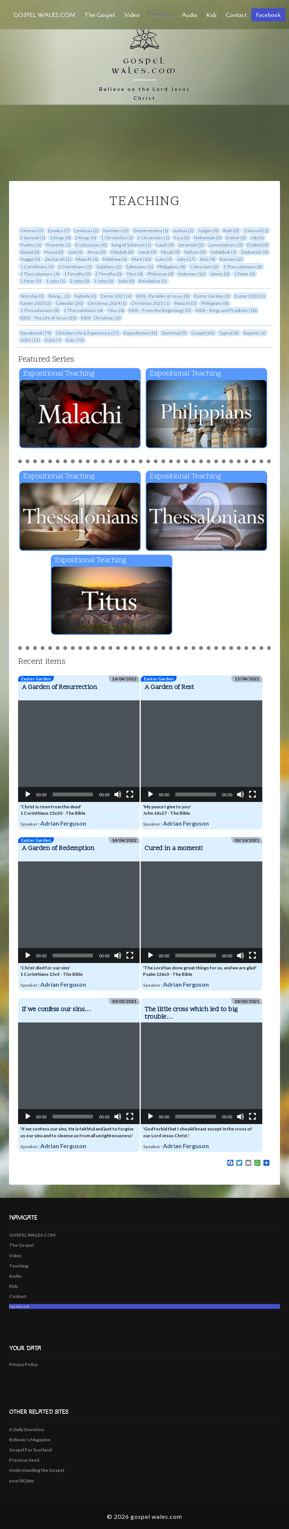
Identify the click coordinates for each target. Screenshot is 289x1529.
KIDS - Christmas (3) (101, 318)
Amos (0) (96, 252)
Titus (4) (134, 274)
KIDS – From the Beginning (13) (160, 310)
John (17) (185, 259)
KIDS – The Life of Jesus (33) (48, 318)
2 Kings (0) (85, 237)
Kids (211, 15)
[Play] (28, 794)
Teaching (160, 15)
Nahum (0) (195, 252)
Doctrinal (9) (174, 333)
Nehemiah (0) (208, 237)
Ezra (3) (181, 237)
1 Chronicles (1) (117, 237)
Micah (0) (170, 252)
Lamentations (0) (225, 245)
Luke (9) (164, 259)
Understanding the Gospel (36, 1470)
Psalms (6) (30, 245)
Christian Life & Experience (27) (87, 333)
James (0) (220, 274)
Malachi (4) (87, 259)
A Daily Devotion (26, 1429)
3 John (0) (104, 281)
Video (132, 15)
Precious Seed (24, 1460)
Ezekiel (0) (257, 245)
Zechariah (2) (58, 259)
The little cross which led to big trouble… (191, 1013)
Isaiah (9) (165, 245)
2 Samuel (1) (32, 237)
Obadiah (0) (122, 252)
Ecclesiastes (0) (91, 245)
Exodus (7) (59, 230)
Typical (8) (229, 333)
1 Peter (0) (244, 274)
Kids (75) (75, 340)
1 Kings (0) (60, 237)
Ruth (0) (231, 230)
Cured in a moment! (173, 848)
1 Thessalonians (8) (242, 266)
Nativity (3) (85, 296)
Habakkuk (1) (223, 252)
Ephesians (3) (139, 266)
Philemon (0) (160, 274)
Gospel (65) (202, 333)
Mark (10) (141, 259)
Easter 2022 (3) (249, 296)
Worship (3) (32, 296)
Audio (189, 15)
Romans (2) (231, 259)
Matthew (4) (115, 259)
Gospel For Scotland (30, 1450)
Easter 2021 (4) (116, 296)
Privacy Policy (23, 1364)
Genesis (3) (32, 230)
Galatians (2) (109, 266)
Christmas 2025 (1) (150, 303)
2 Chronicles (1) (153, 237)
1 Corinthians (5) (37, 266)
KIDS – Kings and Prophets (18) (226, 310)
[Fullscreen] (130, 794)
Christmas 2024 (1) (107, 303)
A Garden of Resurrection (59, 687)
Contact (236, 15)
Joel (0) (75, 252)
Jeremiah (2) (191, 245)
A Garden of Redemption (58, 848)
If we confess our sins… (56, 1009)
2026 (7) (52, 340)
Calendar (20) (69, 303)
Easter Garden (36, 679)
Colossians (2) (204, 266)
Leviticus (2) (86, 230)
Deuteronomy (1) (150, 230)
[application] (79, 751)
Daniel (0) (30, 252)
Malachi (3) (185, 303)
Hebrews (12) (191, 274)
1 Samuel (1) (255, 230)
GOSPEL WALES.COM (44, 15)
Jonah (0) (147, 252)
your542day (21, 1480)
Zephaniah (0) (254, 252)
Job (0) (257, 237)
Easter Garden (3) (212, 296)
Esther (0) (236, 237)
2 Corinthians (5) (75, 266)
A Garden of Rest (169, 687)
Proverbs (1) (58, 245)
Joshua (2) (183, 230)
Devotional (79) (35, 333)
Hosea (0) (54, 252)
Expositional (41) (140, 333)
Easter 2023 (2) (35, 303)
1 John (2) (55, 281)
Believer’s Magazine (29, 1439)
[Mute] (118, 794)
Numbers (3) (116, 230)
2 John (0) (80, 281)
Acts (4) (207, 259)
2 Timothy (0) (108, 274)
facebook (268, 15)
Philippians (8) (172, 266)
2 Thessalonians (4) (39, 274)
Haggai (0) (30, 259)
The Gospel (100, 15)
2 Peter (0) (30, 281)
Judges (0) (208, 230)
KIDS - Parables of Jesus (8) (163, 296)
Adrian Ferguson (63, 823)
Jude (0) (126, 281)
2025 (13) (30, 340)
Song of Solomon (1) (131, 245)
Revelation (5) (153, 281)
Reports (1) (254, 333)
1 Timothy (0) (77, 274)
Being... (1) (59, 296)
